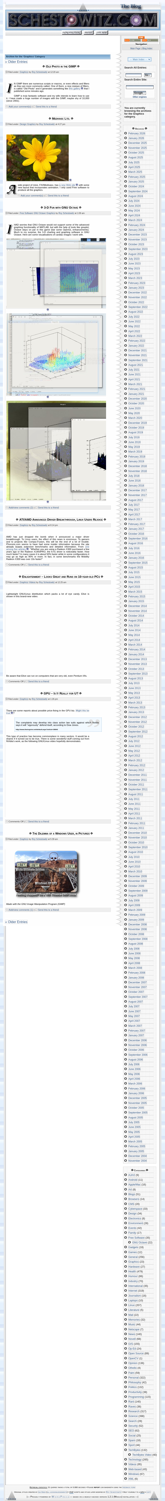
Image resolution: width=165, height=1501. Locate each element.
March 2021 (135, 384)
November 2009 (137, 881)
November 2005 (137, 1103)
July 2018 (133, 475)
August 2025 (135, 157)
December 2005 (137, 1098)
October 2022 (136, 302)
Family (132, 1232)
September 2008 (137, 939)
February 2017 (136, 524)
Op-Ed (132, 1348)
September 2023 (137, 249)
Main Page (135, 48)
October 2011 (136, 784)
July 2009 (133, 900)
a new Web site (67, 185)
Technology (134, 1459)
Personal (133, 1377)
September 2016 (137, 538)
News (131, 1334)
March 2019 (135, 451)
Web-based (135, 1469)
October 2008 (136, 934)
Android (132, 1179)
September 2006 (137, 1054)
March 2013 (135, 702)
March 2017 (135, 519)
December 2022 (137, 292)
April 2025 (134, 167)
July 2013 (133, 683)
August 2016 (135, 543)
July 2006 (133, 1064)
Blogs (131, 1194)
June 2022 (134, 321)
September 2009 (137, 890)
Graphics (24, 72)
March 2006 (135, 1083)
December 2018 (137, 466)
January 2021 (136, 394)
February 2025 (136, 176)
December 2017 (137, 490)
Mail (130, 1315)
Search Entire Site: (135, 79)
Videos (32, 582)
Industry (133, 1281)
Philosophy (134, 1382)
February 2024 (136, 225)
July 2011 (133, 799)
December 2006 (137, 1040)
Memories (134, 1319)
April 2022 (134, 331)
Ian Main (41, 1492)
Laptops (133, 1300)
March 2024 (135, 220)
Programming (136, 1396)
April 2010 (134, 866)
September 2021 (137, 360)
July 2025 (133, 162)
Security (133, 1425)
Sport (131, 1445)
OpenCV (133, 1358)
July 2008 (133, 948)
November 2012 (137, 721)
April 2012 (134, 755)
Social (132, 1435)
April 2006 (134, 1078)
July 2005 (133, 1122)
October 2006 (136, 1049)
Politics (132, 1387)
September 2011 (137, 789)
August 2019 (135, 432)
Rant (131, 1401)
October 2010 (136, 842)
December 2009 (137, 876)
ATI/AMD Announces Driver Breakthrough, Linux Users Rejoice (61, 519)
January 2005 (136, 1151)
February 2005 (136, 1146)
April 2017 (134, 514)
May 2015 (134, 582)
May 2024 (134, 210)
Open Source (136, 1353)
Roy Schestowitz (39, 72)
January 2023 (136, 287)
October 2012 (136, 726)
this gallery (74, 88)
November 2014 (137, 611)
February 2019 (136, 456)
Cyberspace (135, 1208)
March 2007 (135, 1025)
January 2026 (136, 138)
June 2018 (134, 480)
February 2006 (136, 1088)
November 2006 (137, 1045)
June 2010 (134, 861)
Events (132, 1228)
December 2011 (137, 774)
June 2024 (134, 205)
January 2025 (136, 181)
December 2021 (137, 350)
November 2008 (137, 929)
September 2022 (137, 307)
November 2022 (137, 297)
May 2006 (134, 1074)
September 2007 (137, 996)
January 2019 (136, 461)
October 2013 (136, 669)
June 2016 (134, 553)
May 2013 (134, 693)
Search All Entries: (135, 67)
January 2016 (136, 557)
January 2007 (136, 1035)
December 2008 (137, 924)
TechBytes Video (142, 1454)
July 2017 (133, 504)
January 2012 (136, 770)
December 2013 (137, 659)
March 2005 (135, 1141)
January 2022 (136, 345)
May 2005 (134, 1132)
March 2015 (135, 591)
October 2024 (136, 186)
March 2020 (135, 418)
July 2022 (133, 316)
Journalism (134, 1295)
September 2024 (137, 191)
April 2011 (134, 813)
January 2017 (136, 528)
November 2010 (137, 837)
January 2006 (136, 1093)
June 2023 (134, 263)
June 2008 (134, 953)
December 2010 (137, 832)
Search (132, 1421)
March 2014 (135, 644)
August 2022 (135, 311)
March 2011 (135, 818)
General (133, 1257)
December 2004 (137, 1156)
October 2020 (136, 403)
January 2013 (136, 712)
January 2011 (136, 828)
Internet (132, 1290)
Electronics (134, 1218)
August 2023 (135, 254)
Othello (132, 1368)
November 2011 (137, 779)
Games (132, 1252)
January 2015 (136, 601)
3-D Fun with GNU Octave (61, 207)
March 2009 (135, 910)
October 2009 (136, 886)
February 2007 (136, 1030)
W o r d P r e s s (60, 1496)
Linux (131, 1305)
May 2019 (134, 446)
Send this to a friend (46, 106)
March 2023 (135, 278)
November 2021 (137, 355)
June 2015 (134, 577)
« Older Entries (16, 62)
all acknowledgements (57, 1492)
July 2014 (133, 625)
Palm (131, 1372)
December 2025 (137, 143)
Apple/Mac (134, 1184)
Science (133, 1416)
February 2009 (136, 914)
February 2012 (136, 765)
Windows (133, 1474)
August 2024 (135, 196)
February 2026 (136, 133)
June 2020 (134, 408)
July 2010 (133, 857)
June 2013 (134, 688)
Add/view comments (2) (21, 507)
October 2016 (136, 533)
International (135, 1286)
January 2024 (136, 229)
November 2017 (137, 495)
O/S (130, 1343)
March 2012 (135, 760)
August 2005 (135, 1117)
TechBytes (134, 1450)
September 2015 (137, 562)
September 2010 (137, 847)
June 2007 (134, 1011)
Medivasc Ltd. (61, 118)
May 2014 (134, 635)
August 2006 (135, 1059)
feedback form (128, 1487)
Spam (131, 1440)
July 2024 (133, 200)
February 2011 (136, 823)
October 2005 (136, 1107)
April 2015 (134, 586)
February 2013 (136, 707)
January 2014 (136, 654)
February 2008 (136, 972)
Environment (135, 1223)
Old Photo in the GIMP (61, 66)
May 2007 (134, 1016)
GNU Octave (40, 213)
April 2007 (134, 1020)
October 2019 (136, 427)
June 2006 (134, 1069)
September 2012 (137, 731)
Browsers (133, 1199)
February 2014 (136, 649)
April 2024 (134, 215)
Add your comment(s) (20, 106)
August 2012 (135, 736)
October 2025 (136, 152)
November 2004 (137, 1160)
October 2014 (136, 615)
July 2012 (133, 741)
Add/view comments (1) (21, 910)
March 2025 (135, 172)
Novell (132, 1339)
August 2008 (135, 943)
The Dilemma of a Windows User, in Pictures (61, 833)
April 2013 (134, 697)
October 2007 (136, 992)
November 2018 (137, 471)
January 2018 (136, 485)
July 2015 (133, 572)
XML (131, 1478)
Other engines (140, 97)
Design (23, 124)
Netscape (133, 1329)
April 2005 (134, 1136)
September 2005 (137, 1112)
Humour (133, 1276)
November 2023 (137, 239)
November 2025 (137, 147)
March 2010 (135, 871)
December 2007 (137, 982)
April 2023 (134, 273)
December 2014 (137, 606)
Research (133, 1411)
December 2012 (137, 717)
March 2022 (135, 336)
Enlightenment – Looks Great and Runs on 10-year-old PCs (61, 576)
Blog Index (147, 48)
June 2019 (134, 442)
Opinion (132, 1363)
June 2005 (134, 1127)
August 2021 (135, 365)
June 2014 (134, 630)
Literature (133, 1310)
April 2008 (134, 963)
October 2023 (136, 244)
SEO (131, 1430)
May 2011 (134, 808)
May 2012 (134, 750)
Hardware (133, 1266)
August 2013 (135, 678)
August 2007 (135, 1001)
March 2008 (135, 968)
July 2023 (133, 258)
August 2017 (135, 500)
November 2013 (137, 664)
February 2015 (136, 596)
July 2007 (133, 1006)
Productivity (135, 1392)
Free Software (26, 213)
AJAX (131, 1175)
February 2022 (136, 340)
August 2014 (135, 620)
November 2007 (137, 987)
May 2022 (134, 326)
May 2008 (134, 958)
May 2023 (134, 268)
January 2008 (136, 977)
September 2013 (137, 673)
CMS (131, 1204)
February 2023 (136, 283)
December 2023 (137, 234)
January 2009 (136, 919)
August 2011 (135, 794)
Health (132, 1271)
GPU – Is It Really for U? (61, 693)
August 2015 (135, 567)
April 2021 (134, 379)
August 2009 (135, 895)
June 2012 (134, 746)
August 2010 (135, 852)
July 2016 (133, 548)
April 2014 (134, 640)
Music (131, 1324)
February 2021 (136, 389)
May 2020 (134, 413)
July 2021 (133, 369)
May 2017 (134, 509)
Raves (132, 1406)
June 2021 (134, 374)
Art (130, 1189)
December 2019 (137, 422)
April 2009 (134, 905)
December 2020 (137, 398)
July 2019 (133, 437)
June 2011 (134, 803)
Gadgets (133, 1247)
